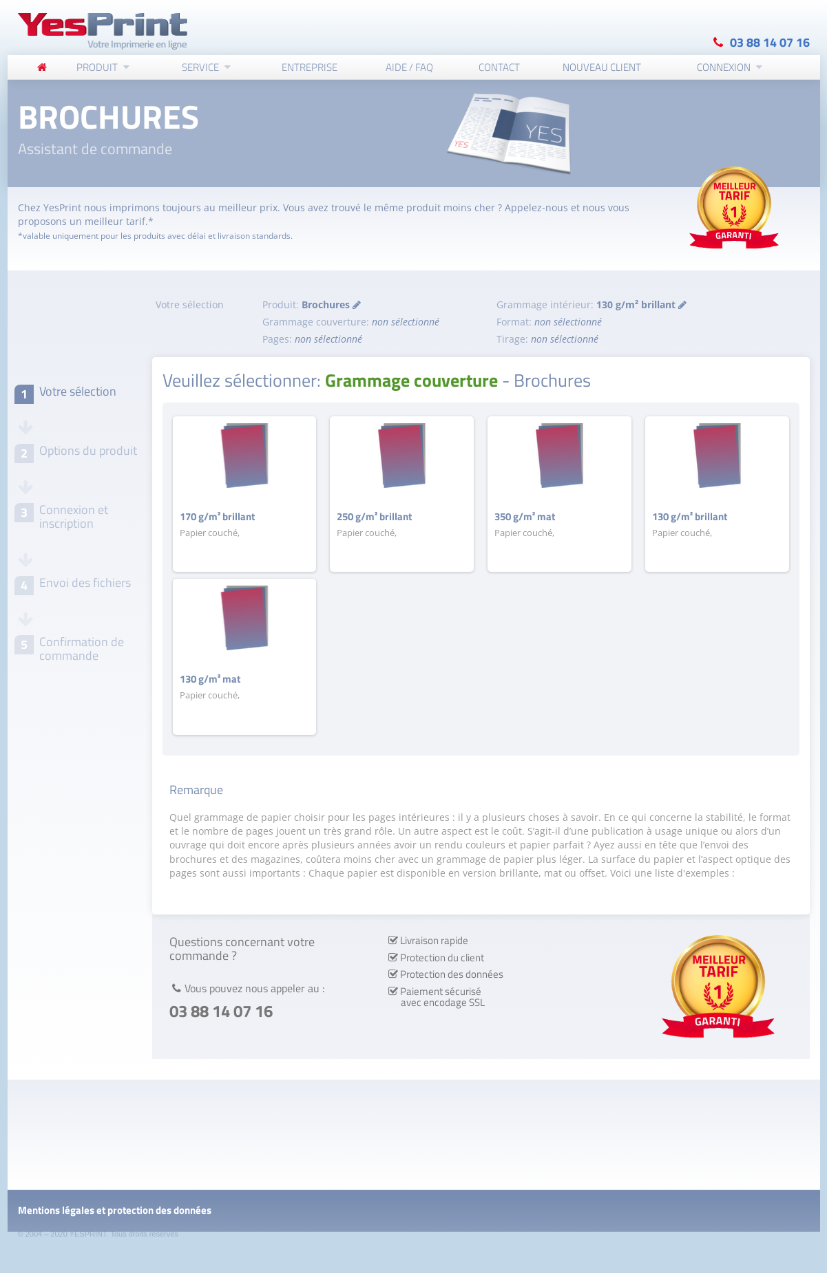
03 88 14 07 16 (770, 41)
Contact (499, 66)
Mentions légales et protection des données (114, 1210)
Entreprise (309, 66)
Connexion (724, 66)
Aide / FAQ (409, 66)
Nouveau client (602, 66)
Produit (97, 66)
